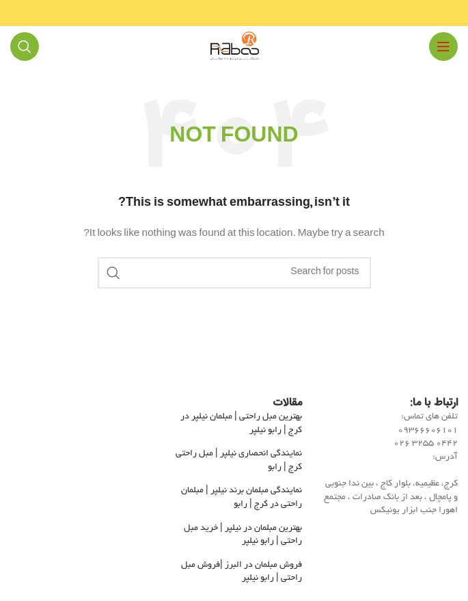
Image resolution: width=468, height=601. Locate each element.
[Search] (24, 46)
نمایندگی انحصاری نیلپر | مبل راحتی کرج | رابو (239, 460)
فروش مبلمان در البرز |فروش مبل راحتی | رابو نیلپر (241, 572)
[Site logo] (234, 48)
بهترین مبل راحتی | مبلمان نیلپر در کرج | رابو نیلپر (241, 424)
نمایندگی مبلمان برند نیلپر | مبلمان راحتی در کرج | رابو (241, 497)
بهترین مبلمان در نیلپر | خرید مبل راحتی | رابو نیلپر (243, 535)
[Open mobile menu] (443, 46)
